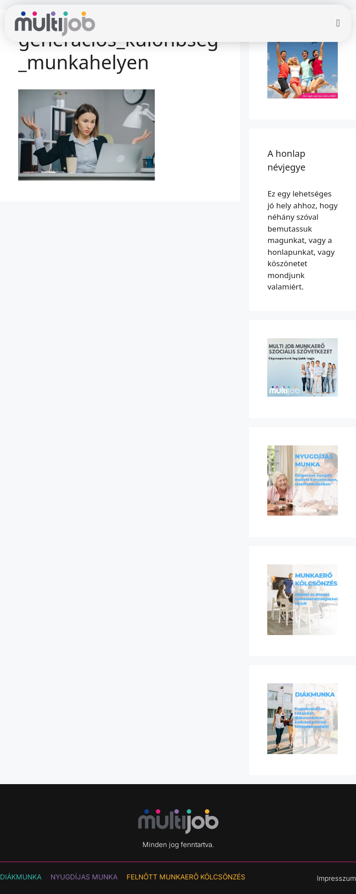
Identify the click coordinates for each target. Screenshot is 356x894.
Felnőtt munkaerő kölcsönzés (186, 877)
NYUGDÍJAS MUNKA (84, 877)
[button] (338, 23)
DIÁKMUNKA (20, 877)
